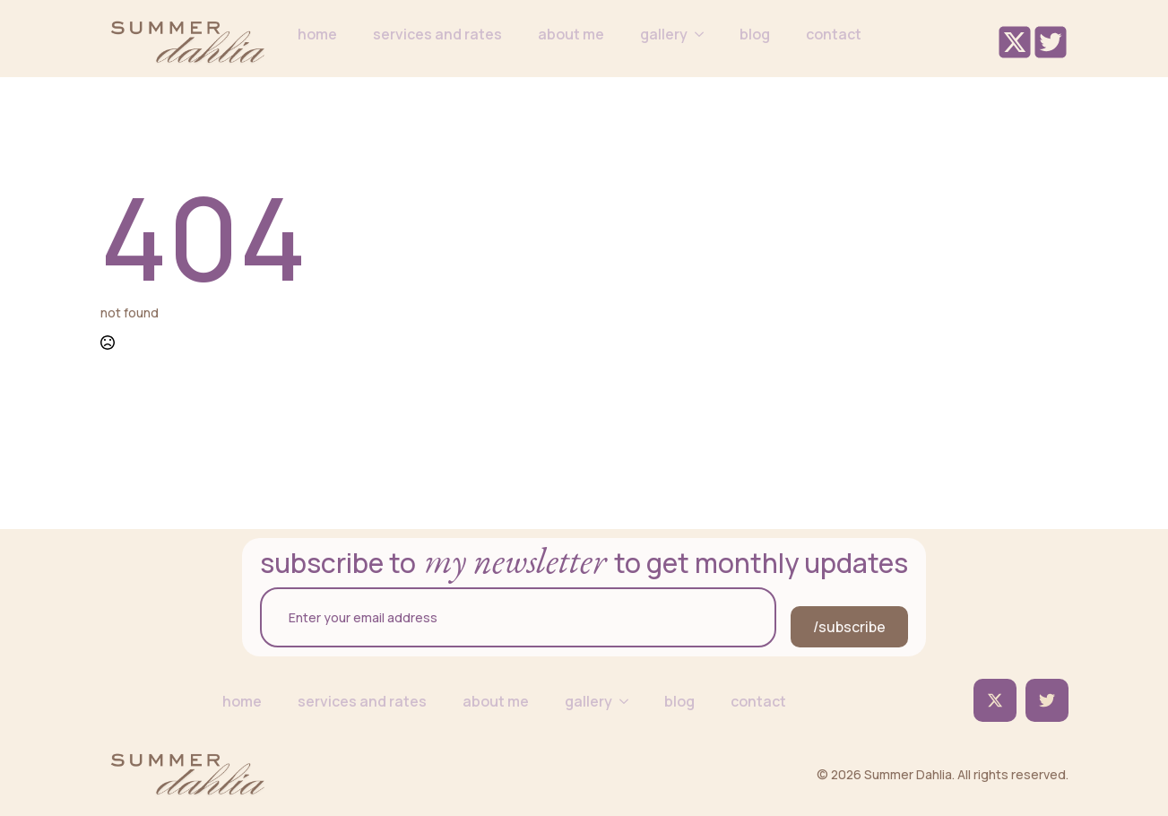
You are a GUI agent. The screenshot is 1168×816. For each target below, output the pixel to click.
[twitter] (995, 700)
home (317, 34)
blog (755, 34)
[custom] (1047, 700)
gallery (664, 34)
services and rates (437, 34)
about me (571, 34)
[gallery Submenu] (705, 34)
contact (833, 34)
